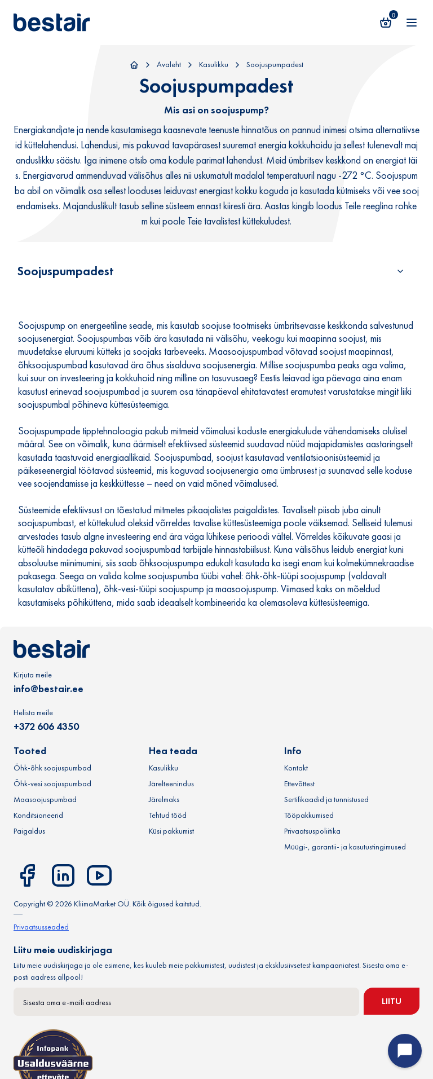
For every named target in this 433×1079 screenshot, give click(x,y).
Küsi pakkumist (171, 831)
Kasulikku (213, 64)
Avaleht (169, 64)
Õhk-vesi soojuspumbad (52, 783)
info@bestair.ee (48, 688)
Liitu (391, 1001)
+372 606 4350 (46, 726)
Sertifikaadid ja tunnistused (326, 799)
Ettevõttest (299, 783)
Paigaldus (29, 831)
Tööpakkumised (309, 815)
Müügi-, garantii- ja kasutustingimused (345, 847)
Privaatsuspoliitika (312, 831)
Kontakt (296, 768)
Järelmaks (164, 799)
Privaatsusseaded (41, 927)
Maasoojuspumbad (45, 799)
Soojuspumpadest (274, 64)
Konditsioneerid (38, 815)
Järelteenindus (171, 783)
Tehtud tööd (168, 815)
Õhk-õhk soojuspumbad (52, 768)
